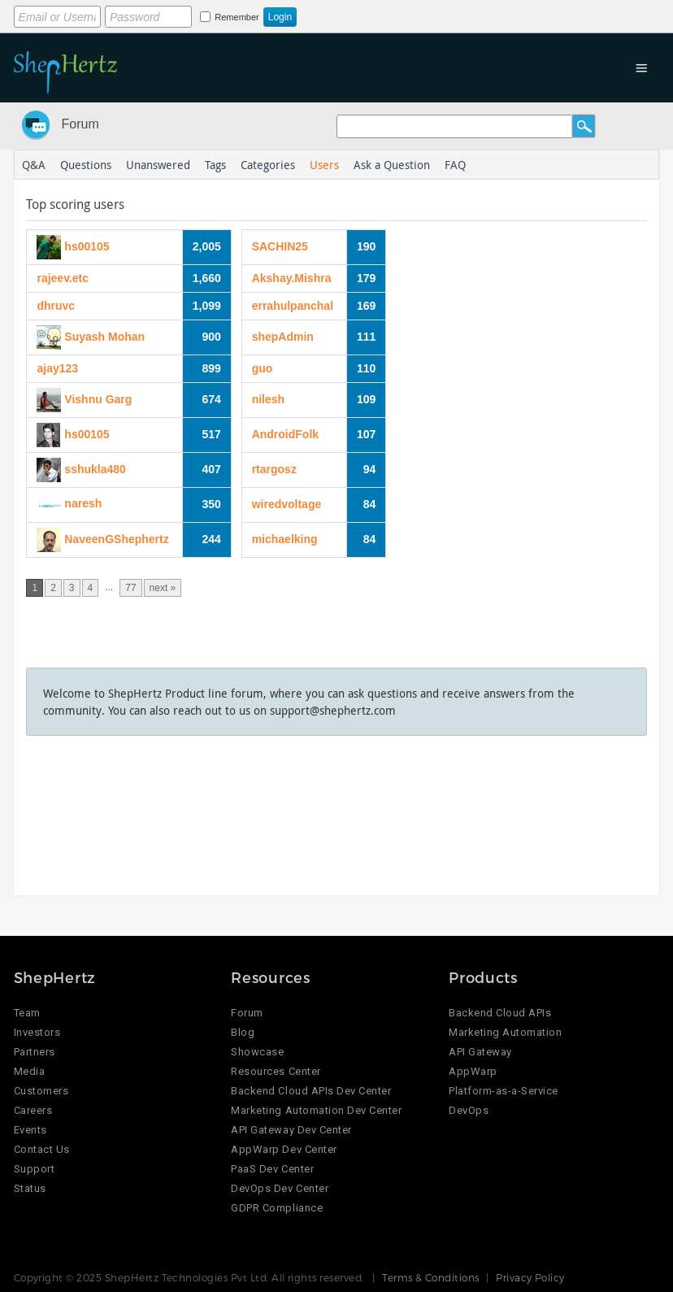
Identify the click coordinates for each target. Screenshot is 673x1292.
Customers (41, 1091)
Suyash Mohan (104, 335)
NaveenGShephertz (116, 538)
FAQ (455, 164)
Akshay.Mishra (292, 278)
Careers (33, 1110)
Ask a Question (392, 164)
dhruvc (56, 305)
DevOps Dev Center (279, 1188)
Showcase (257, 1052)
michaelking (285, 539)
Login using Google (438, 14)
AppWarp (473, 1071)
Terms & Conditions (431, 1277)
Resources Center (275, 1071)
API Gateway (480, 1052)
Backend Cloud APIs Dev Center (311, 1091)
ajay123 (57, 368)
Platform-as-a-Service (503, 1091)
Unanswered (158, 164)
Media (30, 1071)
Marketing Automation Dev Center (316, 1110)
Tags (215, 164)
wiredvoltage (287, 504)
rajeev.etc (63, 278)
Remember (236, 17)
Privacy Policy (530, 1277)
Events (30, 1130)
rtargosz (274, 469)
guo (262, 368)
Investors (37, 1032)
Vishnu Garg (98, 398)
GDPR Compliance (277, 1208)
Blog (242, 1032)
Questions (85, 164)
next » (163, 588)
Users (324, 164)
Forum (80, 124)
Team (27, 1013)
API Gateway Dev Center (291, 1130)
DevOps (468, 1110)
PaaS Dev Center (272, 1169)
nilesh (268, 399)
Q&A (34, 164)
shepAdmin (283, 336)
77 (130, 588)
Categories (268, 164)
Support (34, 1169)
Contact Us (42, 1149)
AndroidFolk (285, 434)
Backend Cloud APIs (500, 1013)
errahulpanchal (292, 305)
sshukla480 (95, 468)
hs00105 (86, 245)
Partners (34, 1052)
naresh (83, 503)
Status (30, 1188)
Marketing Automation (505, 1032)
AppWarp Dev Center (283, 1149)
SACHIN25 (280, 246)
